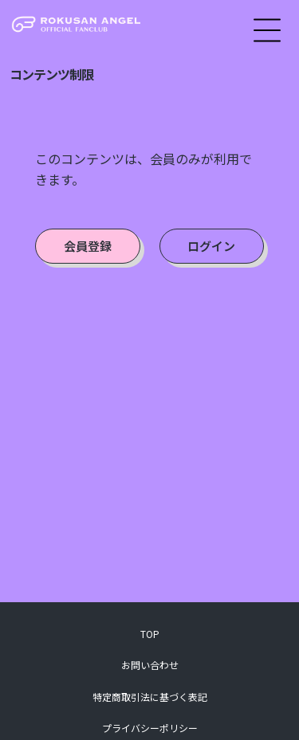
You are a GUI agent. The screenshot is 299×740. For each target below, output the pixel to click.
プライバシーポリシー (150, 727)
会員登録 (88, 245)
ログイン (211, 245)
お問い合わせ (150, 664)
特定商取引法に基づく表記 (149, 696)
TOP (149, 633)
